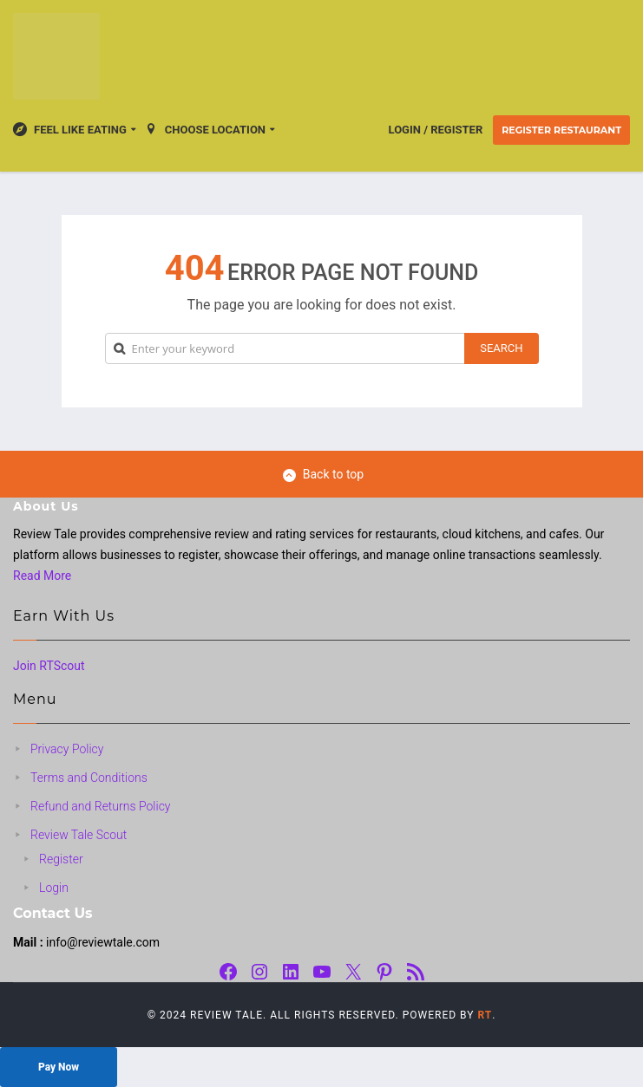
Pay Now (58, 1067)
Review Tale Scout (78, 835)
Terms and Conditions (89, 777)
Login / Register (436, 129)
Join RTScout (49, 666)
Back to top (323, 474)
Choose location (205, 129)
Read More (42, 576)
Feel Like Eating (70, 129)
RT (484, 1015)
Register (61, 859)
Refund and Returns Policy (100, 806)
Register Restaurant (561, 130)
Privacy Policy (66, 749)
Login (54, 888)
